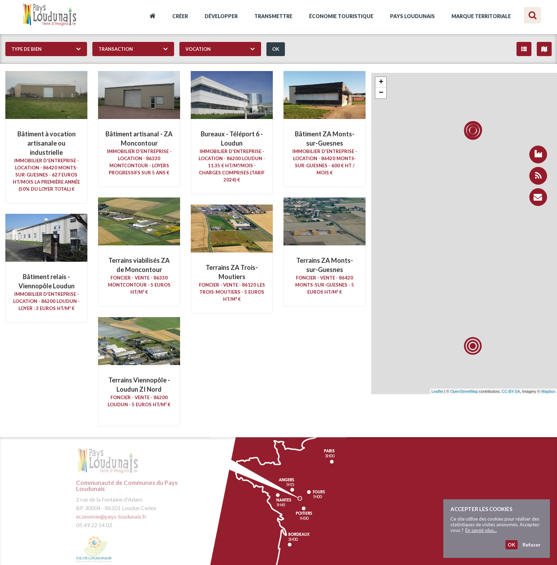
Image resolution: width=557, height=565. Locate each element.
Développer (221, 16)
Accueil (153, 17)
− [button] (381, 93)
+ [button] (381, 82)
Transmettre (273, 16)
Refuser (532, 545)
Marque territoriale (481, 16)
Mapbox (548, 391)
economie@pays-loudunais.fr (111, 519)
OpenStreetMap (464, 391)
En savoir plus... (481, 530)
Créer (180, 16)
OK (275, 49)
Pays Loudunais (412, 16)
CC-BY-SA (511, 391)
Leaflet (437, 391)
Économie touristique (341, 16)
